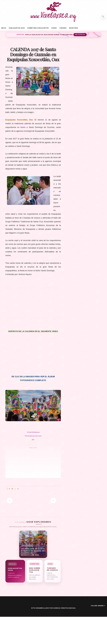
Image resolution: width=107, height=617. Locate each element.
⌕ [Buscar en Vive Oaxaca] (102, 15)
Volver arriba (98, 606)
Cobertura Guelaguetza (38, 28)
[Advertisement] (33, 304)
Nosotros (73, 28)
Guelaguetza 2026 (17, 28)
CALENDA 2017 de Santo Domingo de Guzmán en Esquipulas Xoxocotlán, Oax (33, 552)
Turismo (62, 28)
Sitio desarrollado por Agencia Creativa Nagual (53, 608)
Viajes (54, 28)
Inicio (3, 28)
